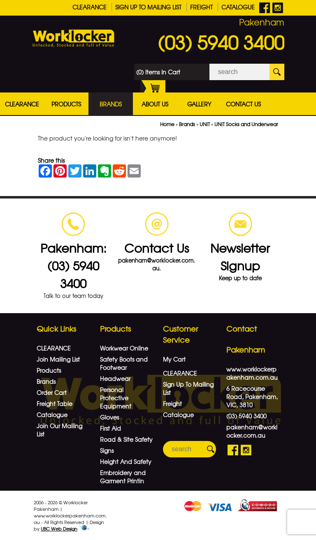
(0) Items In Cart (158, 74)
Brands (111, 104)
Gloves (109, 417)
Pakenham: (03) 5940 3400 (73, 265)
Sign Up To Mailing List (148, 7)
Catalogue (238, 7)
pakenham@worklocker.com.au (251, 431)
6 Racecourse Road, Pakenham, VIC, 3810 (252, 396)
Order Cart (52, 392)
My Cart (174, 359)
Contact (241, 328)
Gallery (199, 104)
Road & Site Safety (126, 439)
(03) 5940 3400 (221, 41)
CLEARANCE (89, 7)
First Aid (110, 428)
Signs (107, 450)
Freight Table (54, 403)
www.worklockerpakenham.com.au (252, 373)
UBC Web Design (59, 528)
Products (66, 104)
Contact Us (243, 104)
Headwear (115, 378)
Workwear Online (124, 348)
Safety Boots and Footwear (124, 363)
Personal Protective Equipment (115, 397)
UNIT (205, 124)
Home (167, 124)
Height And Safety (125, 461)
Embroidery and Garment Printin (123, 476)
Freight (201, 7)
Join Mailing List (58, 359)
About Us (155, 104)
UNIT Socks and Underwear (246, 124)
